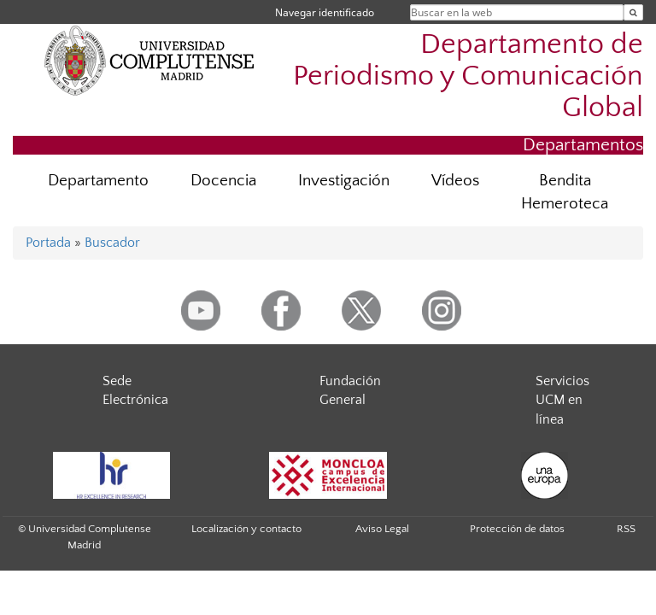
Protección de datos (517, 529)
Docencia (223, 181)
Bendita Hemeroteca (564, 192)
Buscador (112, 242)
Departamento (98, 181)
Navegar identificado (324, 12)
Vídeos (455, 181)
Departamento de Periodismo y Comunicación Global (468, 76)
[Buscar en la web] (633, 12)
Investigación (344, 181)
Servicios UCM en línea (562, 400)
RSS (626, 529)
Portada (48, 242)
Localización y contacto (246, 529)
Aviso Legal (382, 529)
